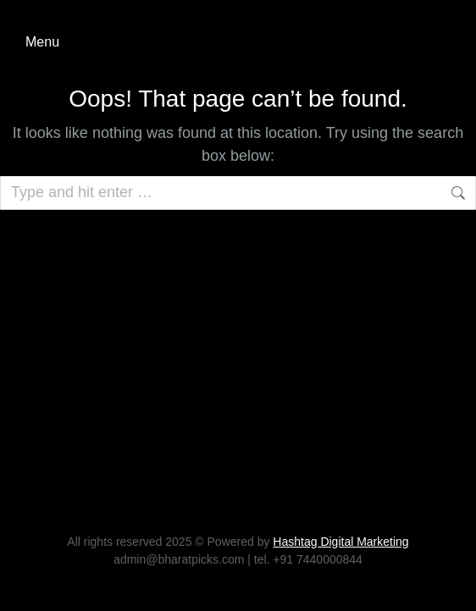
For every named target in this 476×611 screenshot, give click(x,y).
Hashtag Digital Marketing (340, 541)
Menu (42, 42)
